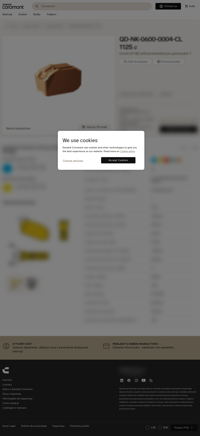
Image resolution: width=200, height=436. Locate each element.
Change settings (73, 160)
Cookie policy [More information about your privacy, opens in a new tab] (127, 151)
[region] (101, 150)
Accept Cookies (118, 160)
